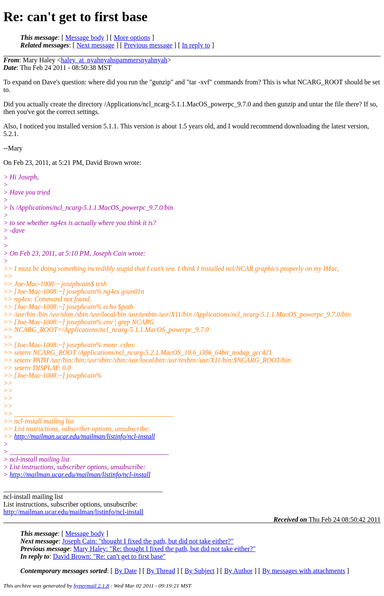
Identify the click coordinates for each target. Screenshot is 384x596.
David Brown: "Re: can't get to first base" (109, 556)
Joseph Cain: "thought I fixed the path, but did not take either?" (148, 541)
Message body (84, 37)
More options (132, 37)
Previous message (148, 45)
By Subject (200, 570)
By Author (238, 570)
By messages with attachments (303, 570)
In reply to (196, 45)
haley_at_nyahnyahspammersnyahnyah (114, 60)
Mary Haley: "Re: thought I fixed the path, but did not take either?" (164, 548)
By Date (125, 570)
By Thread (160, 570)
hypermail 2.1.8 (91, 585)
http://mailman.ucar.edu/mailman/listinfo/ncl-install (84, 436)
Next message (95, 45)
